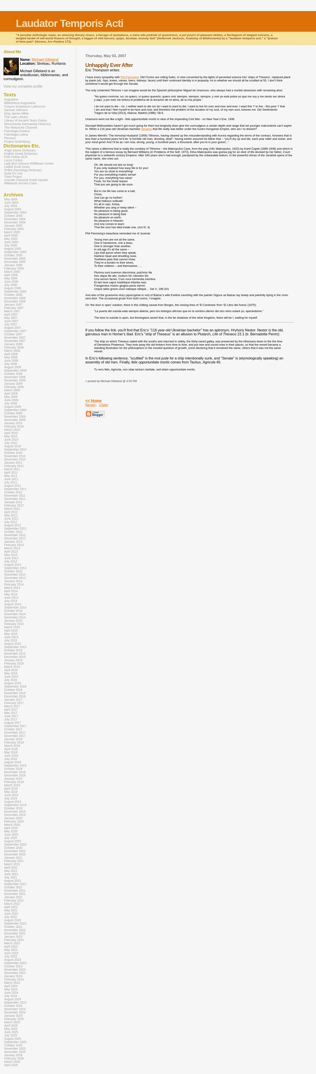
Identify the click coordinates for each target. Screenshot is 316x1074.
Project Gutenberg (17, 141)
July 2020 (10, 838)
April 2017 (11, 709)
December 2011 (15, 499)
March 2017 (12, 706)
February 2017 (14, 703)
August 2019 (12, 801)
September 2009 (15, 410)
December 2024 (15, 1012)
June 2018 (11, 755)
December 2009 (15, 420)
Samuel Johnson (16, 110)
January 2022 (13, 897)
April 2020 (11, 828)
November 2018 (15, 772)
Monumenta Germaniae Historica (27, 124)
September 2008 (15, 370)
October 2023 (13, 966)
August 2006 (12, 288)
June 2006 (11, 281)
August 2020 (12, 841)
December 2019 (15, 815)
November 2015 (15, 653)
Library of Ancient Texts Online (25, 120)
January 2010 (13, 423)
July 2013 (10, 561)
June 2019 (11, 795)
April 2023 (11, 946)
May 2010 (10, 436)
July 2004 (10, 206)
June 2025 (11, 1032)
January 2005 (13, 225)
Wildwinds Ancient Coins (20, 183)
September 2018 (15, 765)
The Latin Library (16, 117)
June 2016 (11, 676)
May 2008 (10, 357)
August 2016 (12, 683)
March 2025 (12, 1022)
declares (146, 129)
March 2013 (12, 548)
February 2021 (14, 861)
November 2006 (15, 298)
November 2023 (15, 969)
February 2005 (14, 229)
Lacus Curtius (13, 160)
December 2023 (15, 973)
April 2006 (11, 275)
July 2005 (10, 245)
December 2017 (15, 736)
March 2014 (12, 587)
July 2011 (10, 482)
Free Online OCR (15, 157)
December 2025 (15, 1052)
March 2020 (12, 824)
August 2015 (12, 643)
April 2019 (11, 788)
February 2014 (14, 584)
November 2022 (15, 930)
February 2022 (14, 900)
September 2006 (15, 291)
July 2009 (10, 403)
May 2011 (10, 476)
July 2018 (10, 759)
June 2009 (11, 400)
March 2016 (12, 666)
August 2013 (12, 564)
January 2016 (13, 660)
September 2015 (15, 647)
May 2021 (10, 871)
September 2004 (15, 212)
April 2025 (11, 1025)
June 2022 (11, 913)
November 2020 (15, 851)
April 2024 (11, 986)
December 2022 (15, 933)
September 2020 (15, 844)
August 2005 (12, 248)
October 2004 (13, 215)
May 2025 (10, 1029)
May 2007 (10, 318)
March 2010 (12, 429)
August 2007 (12, 327)
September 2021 (15, 884)
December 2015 (15, 657)
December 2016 (15, 696)
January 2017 (13, 699)
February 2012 (14, 505)
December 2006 (15, 301)
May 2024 (10, 989)
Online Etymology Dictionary (23, 170)
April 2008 (11, 354)
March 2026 (12, 1061)
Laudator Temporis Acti (69, 23)
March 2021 (12, 864)
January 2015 (13, 620)
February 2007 (14, 308)
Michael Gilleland (45, 59)
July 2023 (10, 956)
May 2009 (10, 397)
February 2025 (14, 1019)
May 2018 (10, 752)
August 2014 (12, 604)
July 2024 (10, 996)
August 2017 (12, 722)
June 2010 (11, 439)
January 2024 (13, 976)
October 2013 (13, 571)
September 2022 (15, 923)
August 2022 (12, 920)
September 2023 (15, 963)
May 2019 (10, 792)
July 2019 (10, 798)
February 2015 (14, 624)
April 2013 (11, 551)
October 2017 (13, 729)
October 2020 (13, 848)
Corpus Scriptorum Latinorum (25, 106)
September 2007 (15, 331)
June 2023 (11, 953)
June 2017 (11, 716)
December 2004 (15, 222)
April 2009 (11, 393)
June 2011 (11, 479)
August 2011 (12, 485)
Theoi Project (13, 176)
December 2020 (15, 854)
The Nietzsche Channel (20, 127)
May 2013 (10, 555)
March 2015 (12, 627)
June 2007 (11, 321)
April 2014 (11, 591)
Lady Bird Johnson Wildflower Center (29, 163)
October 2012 (13, 531)
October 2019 (13, 808)
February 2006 (14, 268)
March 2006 (12, 271)
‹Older (103, 405)
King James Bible (16, 113)
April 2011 (11, 472)
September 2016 (15, 686)
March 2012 (12, 508)
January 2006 (13, 265)
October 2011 (13, 492)
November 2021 (15, 890)
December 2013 (15, 578)
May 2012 (10, 515)
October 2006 (13, 294)
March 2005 (12, 232)
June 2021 (11, 874)
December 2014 (15, 617)
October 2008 (13, 373)
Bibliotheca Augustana (20, 103)
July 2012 (10, 522)
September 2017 (15, 726)
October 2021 (13, 887)
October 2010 (13, 452)
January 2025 (13, 1015)
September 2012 (15, 528)
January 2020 (13, 818)
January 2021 (13, 857)
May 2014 (10, 594)
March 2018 (12, 745)
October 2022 (13, 927)
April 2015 (11, 630)
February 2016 (14, 663)
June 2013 (11, 558)
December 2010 (15, 459)
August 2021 (12, 880)
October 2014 (13, 610)
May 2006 (10, 278)
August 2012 (12, 525)
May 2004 (10, 199)
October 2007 (13, 334)
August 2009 (12, 406)
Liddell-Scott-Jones (17, 167)
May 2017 (10, 713)
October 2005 (13, 255)
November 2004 (15, 219)
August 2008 (12, 367)
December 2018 (15, 775)
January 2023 (13, 936)
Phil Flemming (129, 77)
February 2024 (14, 979)
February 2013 (14, 545)
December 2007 (15, 341)
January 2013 (13, 541)
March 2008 (12, 350)
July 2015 (10, 640)
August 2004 (12, 209)
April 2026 (11, 1065)
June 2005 (11, 242)
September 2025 (15, 1042)
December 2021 (15, 894)
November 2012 (15, 535)
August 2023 (12, 959)
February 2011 (14, 466)
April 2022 (11, 907)
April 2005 (11, 235)
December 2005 (15, 262)
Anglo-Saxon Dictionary (20, 150)
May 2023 (10, 950)
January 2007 (13, 304)
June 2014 (11, 597)
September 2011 (15, 489)
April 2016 (11, 670)
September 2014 (15, 607)
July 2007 (10, 324)
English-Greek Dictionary (21, 153)
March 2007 (12, 311)
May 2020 (10, 831)
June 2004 (11, 202)
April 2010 (11, 433)
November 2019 (15, 811)
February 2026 (14, 1058)
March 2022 (12, 903)
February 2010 (14, 426)
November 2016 (15, 693)
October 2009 (13, 413)
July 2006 (10, 285)
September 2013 (15, 568)
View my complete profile (23, 86)
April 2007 (11, 314)
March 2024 (12, 982)
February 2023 (14, 940)
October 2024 (13, 1006)
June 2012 (11, 518)
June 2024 (11, 992)
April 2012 (11, 512)
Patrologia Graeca (17, 131)
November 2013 (15, 574)
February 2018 (14, 742)
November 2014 (15, 614)
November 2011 (15, 495)
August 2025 (12, 1038)
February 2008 (14, 347)
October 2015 (13, 650)
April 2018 (11, 749)
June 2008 (11, 360)
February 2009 (14, 387)
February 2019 (14, 782)
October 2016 (13, 689)
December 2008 (15, 380)
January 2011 (13, 462)
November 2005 (15, 258)
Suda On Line (13, 173)
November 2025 (15, 1048)
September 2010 (15, 449)
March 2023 (12, 943)
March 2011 (12, 469)
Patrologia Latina (16, 134)
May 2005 (10, 239)
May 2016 (10, 673)
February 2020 (14, 821)
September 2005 (15, 252)
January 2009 (13, 383)
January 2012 (13, 502)
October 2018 (13, 768)
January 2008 (13, 344)
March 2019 (12, 785)
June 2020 (11, 834)
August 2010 (12, 446)
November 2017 (15, 732)
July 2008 (10, 364)
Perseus (10, 138)
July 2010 (10, 443)
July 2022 (10, 917)
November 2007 (15, 337)
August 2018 (12, 762)
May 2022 (10, 910)
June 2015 (11, 637)
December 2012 (15, 538)
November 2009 (15, 416)
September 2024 (15, 1002)
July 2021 (10, 877)
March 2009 (12, 390)
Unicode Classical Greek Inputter (26, 180)
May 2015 (10, 634)
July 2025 (10, 1035)
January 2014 (13, 581)
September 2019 (15, 805)
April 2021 (11, 867)
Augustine (11, 99)
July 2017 (10, 719)
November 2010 (15, 456)
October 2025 (13, 1045)
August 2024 (12, 999)
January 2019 (13, 778)
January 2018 (13, 739)
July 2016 (10, 680)
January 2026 (13, 1055)
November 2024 (15, 1009)
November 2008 (15, 377)
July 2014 (10, 601)
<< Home (93, 401)
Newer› (91, 405)
